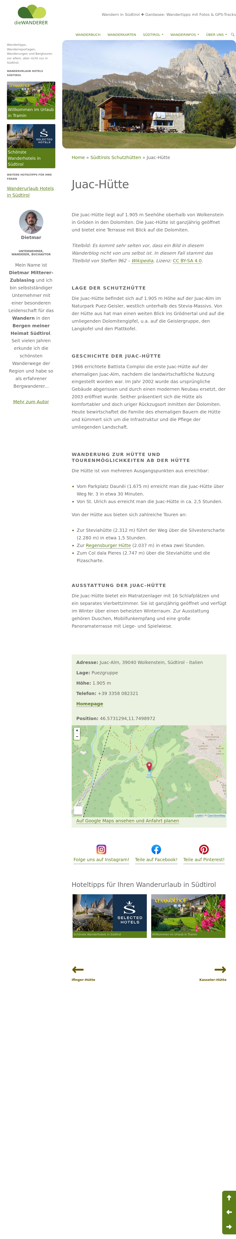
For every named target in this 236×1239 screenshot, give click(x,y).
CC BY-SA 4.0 (187, 260)
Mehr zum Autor (31, 401)
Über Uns (215, 35)
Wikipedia (142, 260)
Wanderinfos (183, 35)
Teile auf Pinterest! (204, 853)
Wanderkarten (121, 35)
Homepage (89, 703)
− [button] (77, 737)
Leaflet (199, 815)
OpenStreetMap (216, 815)
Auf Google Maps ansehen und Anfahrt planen (127, 820)
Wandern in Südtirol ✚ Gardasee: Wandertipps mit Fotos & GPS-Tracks (169, 14)
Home (78, 157)
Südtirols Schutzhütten (115, 157)
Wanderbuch (88, 35)
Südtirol (151, 35)
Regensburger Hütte (108, 545)
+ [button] (77, 730)
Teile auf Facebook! (156, 853)
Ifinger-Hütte (83, 980)
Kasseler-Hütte (213, 980)
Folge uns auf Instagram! (101, 853)
